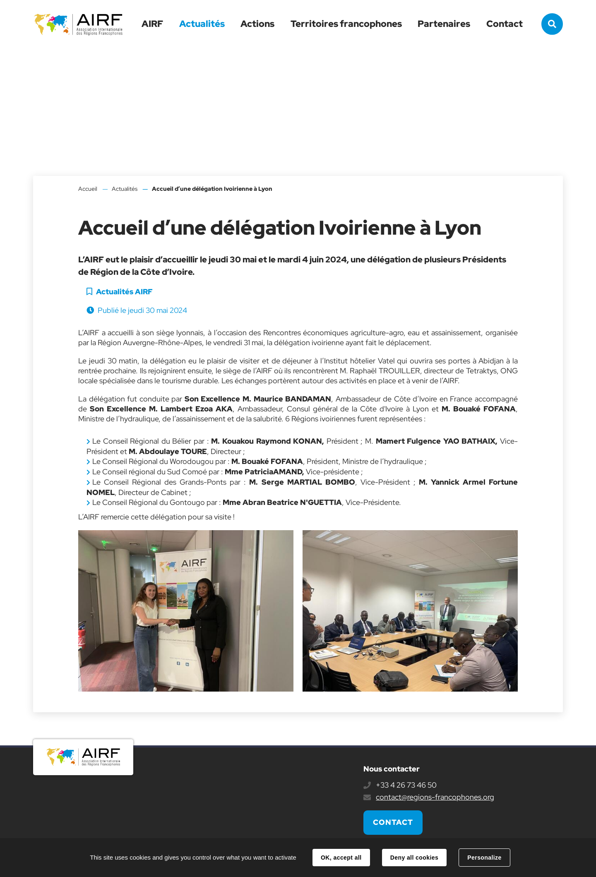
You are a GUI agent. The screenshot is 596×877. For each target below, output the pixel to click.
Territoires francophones (346, 24)
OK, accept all (341, 857)
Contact (504, 24)
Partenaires (444, 24)
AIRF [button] (152, 24)
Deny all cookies (414, 857)
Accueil (87, 188)
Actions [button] (257, 24)
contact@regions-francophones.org (435, 797)
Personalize (484, 857)
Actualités (202, 24)
